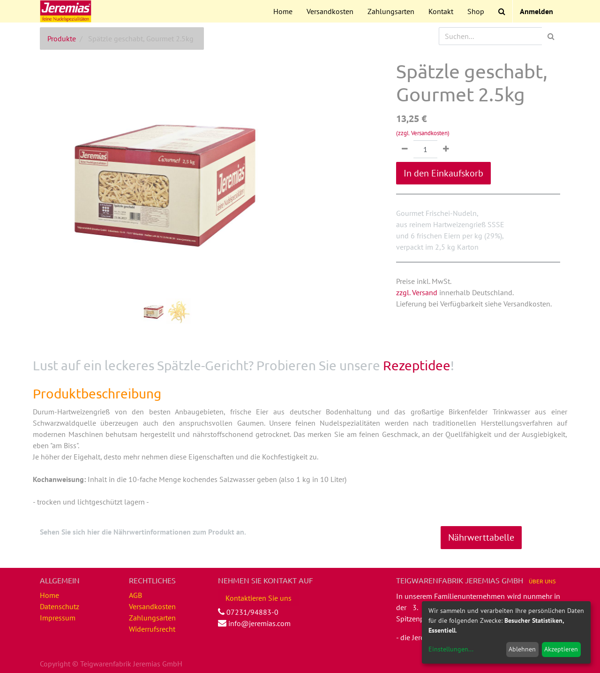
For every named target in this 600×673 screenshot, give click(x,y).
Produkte (61, 38)
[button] (59, 153)
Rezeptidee (416, 365)
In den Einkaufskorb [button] (443, 173)
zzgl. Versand (416, 292)
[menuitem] (283, 11)
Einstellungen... (450, 649)
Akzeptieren (561, 649)
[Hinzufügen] (446, 149)
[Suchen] (551, 36)
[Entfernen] (404, 149)
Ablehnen (522, 649)
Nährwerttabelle (481, 537)
